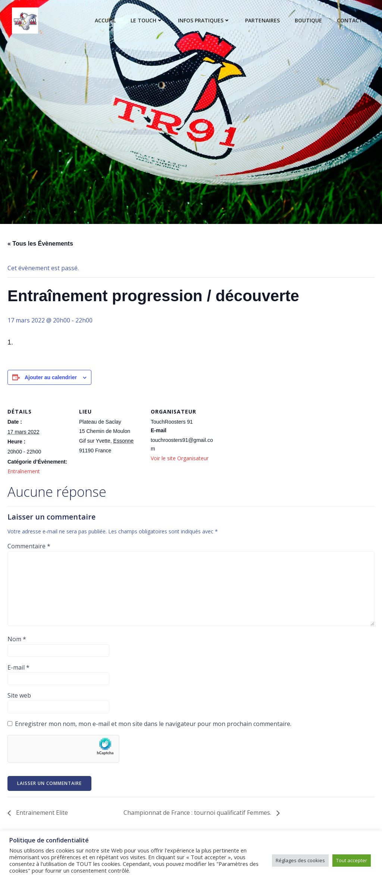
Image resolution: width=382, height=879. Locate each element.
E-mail (18, 667)
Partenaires (262, 20)
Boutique (308, 20)
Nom (16, 639)
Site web (19, 695)
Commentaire (28, 546)
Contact (350, 20)
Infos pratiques (204, 20)
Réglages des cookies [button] (300, 860)
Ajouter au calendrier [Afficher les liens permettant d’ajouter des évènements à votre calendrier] (51, 377)
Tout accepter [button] (351, 860)
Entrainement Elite (41, 812)
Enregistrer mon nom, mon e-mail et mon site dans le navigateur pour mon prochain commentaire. (153, 724)
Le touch (147, 20)
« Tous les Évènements (40, 243)
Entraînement (23, 471)
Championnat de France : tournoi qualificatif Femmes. (198, 812)
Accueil (105, 20)
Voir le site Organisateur (180, 458)
